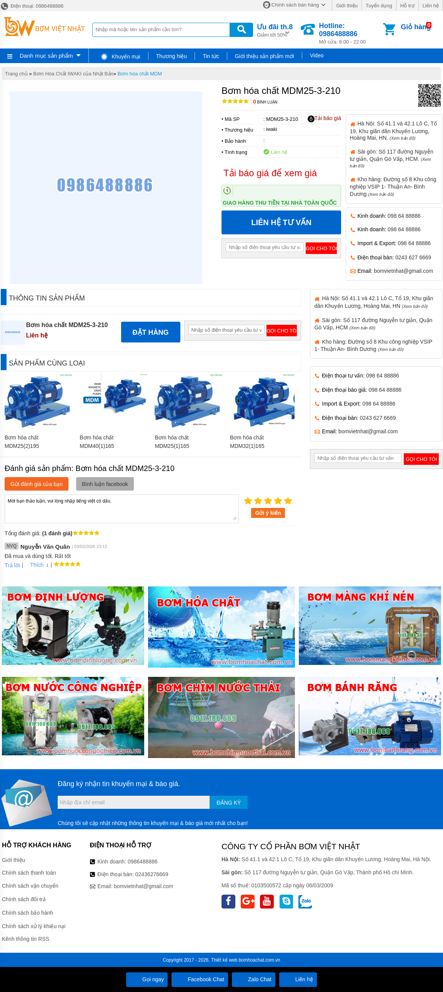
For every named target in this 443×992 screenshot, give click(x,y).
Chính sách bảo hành (27, 913)
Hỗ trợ (407, 5)
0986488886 (143, 861)
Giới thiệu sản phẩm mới (264, 56)
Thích (34, 565)
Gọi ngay (147, 979)
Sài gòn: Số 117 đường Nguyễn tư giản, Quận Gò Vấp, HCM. (391, 158)
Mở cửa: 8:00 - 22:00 (350, 33)
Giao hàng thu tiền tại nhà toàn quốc (280, 203)
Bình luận (265, 102)
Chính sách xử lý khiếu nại (33, 926)
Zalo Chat (253, 979)
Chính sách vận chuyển (30, 886)
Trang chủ (16, 74)
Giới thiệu (346, 5)
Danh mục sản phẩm (46, 55)
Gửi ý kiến (268, 513)
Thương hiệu (171, 56)
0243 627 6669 (413, 257)
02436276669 (151, 874)
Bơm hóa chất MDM (140, 74)
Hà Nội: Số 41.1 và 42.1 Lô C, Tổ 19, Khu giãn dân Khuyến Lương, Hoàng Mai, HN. (393, 130)
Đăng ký (229, 803)
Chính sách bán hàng (295, 5)
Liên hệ (431, 5)
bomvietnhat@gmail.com (403, 271)
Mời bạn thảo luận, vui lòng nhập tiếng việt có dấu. (121, 508)
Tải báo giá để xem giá (270, 173)
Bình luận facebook (105, 484)
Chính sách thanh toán (29, 873)
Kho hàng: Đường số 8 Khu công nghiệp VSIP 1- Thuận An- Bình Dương (393, 186)
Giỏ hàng (416, 27)
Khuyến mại (120, 56)
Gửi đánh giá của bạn (36, 484)
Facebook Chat (199, 979)
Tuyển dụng (379, 5)
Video (317, 55)
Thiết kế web (224, 960)
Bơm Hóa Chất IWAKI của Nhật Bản (73, 74)
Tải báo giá (324, 118)
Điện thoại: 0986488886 (31, 6)
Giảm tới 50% (275, 30)
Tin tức (211, 56)
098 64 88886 (404, 216)
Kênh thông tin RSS (25, 939)
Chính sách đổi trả (24, 899)
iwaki (271, 129)
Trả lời (12, 565)
